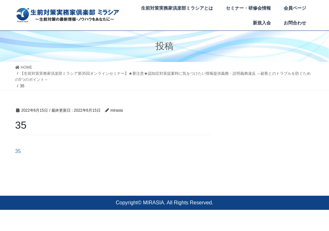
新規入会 (262, 22)
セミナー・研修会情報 (248, 8)
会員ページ (295, 8)
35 (18, 151)
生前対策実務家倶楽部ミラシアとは (177, 8)
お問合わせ (295, 22)
